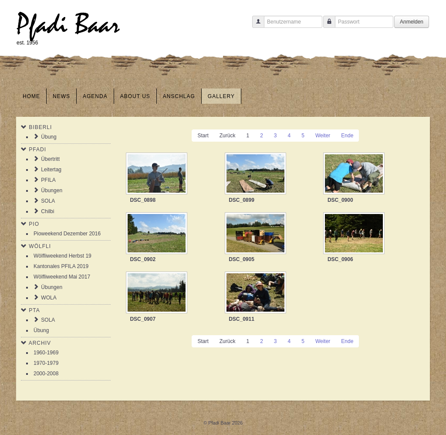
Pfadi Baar (68, 24)
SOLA (48, 201)
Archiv (40, 343)
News (61, 96)
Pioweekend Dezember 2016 (67, 234)
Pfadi (37, 149)
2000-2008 (46, 373)
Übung (48, 137)
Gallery (221, 96)
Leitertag (51, 170)
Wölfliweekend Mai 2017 (62, 277)
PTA (34, 310)
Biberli (40, 127)
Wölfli (40, 246)
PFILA (48, 180)
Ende (347, 136)
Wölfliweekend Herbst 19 (62, 256)
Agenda (95, 96)
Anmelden (411, 22)
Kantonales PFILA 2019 (61, 266)
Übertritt (50, 159)
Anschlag (179, 96)
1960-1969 (46, 353)
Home (31, 96)
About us (135, 96)
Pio (34, 224)
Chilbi (47, 211)
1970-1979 (46, 363)
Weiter (322, 136)
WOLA (48, 298)
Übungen (51, 190)
